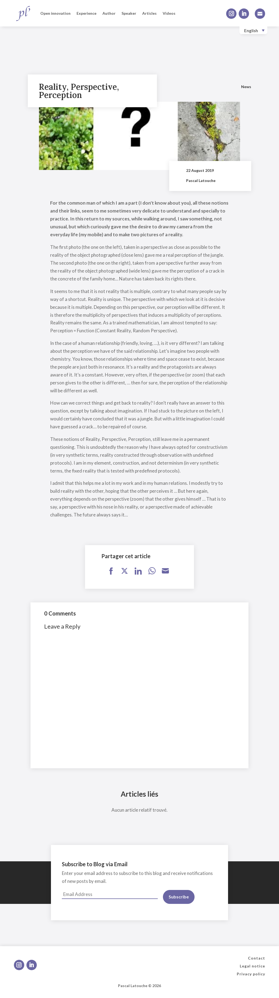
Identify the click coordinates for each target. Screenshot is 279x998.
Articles (149, 13)
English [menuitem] (251, 30)
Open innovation (55, 13)
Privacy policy (251, 974)
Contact (256, 958)
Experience (86, 13)
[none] (253, 30)
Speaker (129, 13)
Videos (169, 13)
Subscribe (179, 896)
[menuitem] (253, 30)
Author (109, 13)
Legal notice (252, 966)
